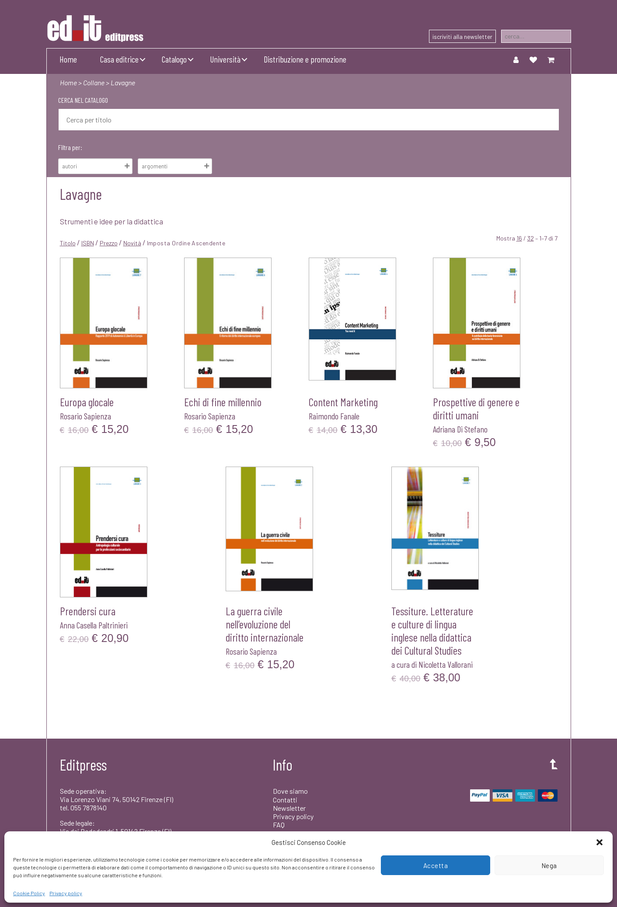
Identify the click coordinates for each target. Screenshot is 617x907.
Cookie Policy (29, 893)
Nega (549, 865)
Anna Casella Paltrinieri (94, 625)
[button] (599, 842)
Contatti (285, 799)
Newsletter (289, 808)
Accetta (435, 865)
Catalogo (174, 59)
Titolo (68, 243)
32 (530, 238)
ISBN (87, 243)
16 (519, 238)
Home (68, 59)
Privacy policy (65, 893)
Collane (94, 82)
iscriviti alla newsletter (462, 36)
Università (225, 59)
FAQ (279, 824)
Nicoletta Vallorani (445, 664)
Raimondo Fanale (334, 416)
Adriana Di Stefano (460, 429)
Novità (132, 243)
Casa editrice (119, 59)
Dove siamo (290, 791)
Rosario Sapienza (85, 416)
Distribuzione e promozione (305, 59)
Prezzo (109, 243)
